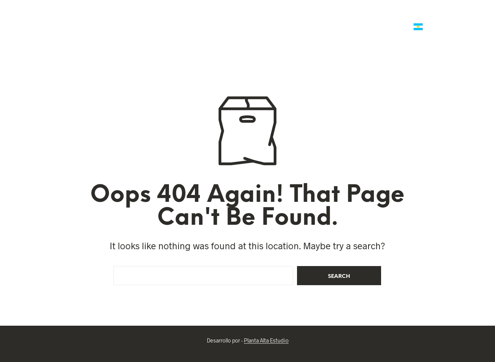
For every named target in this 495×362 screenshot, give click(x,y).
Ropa (341, 27)
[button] (452, 19)
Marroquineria (194, 18)
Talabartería (142, 18)
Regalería (343, 18)
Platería (302, 18)
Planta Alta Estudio (266, 341)
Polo (236, 18)
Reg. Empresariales (398, 18)
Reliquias (311, 27)
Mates (267, 18)
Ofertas (103, 18)
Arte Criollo (380, 27)
